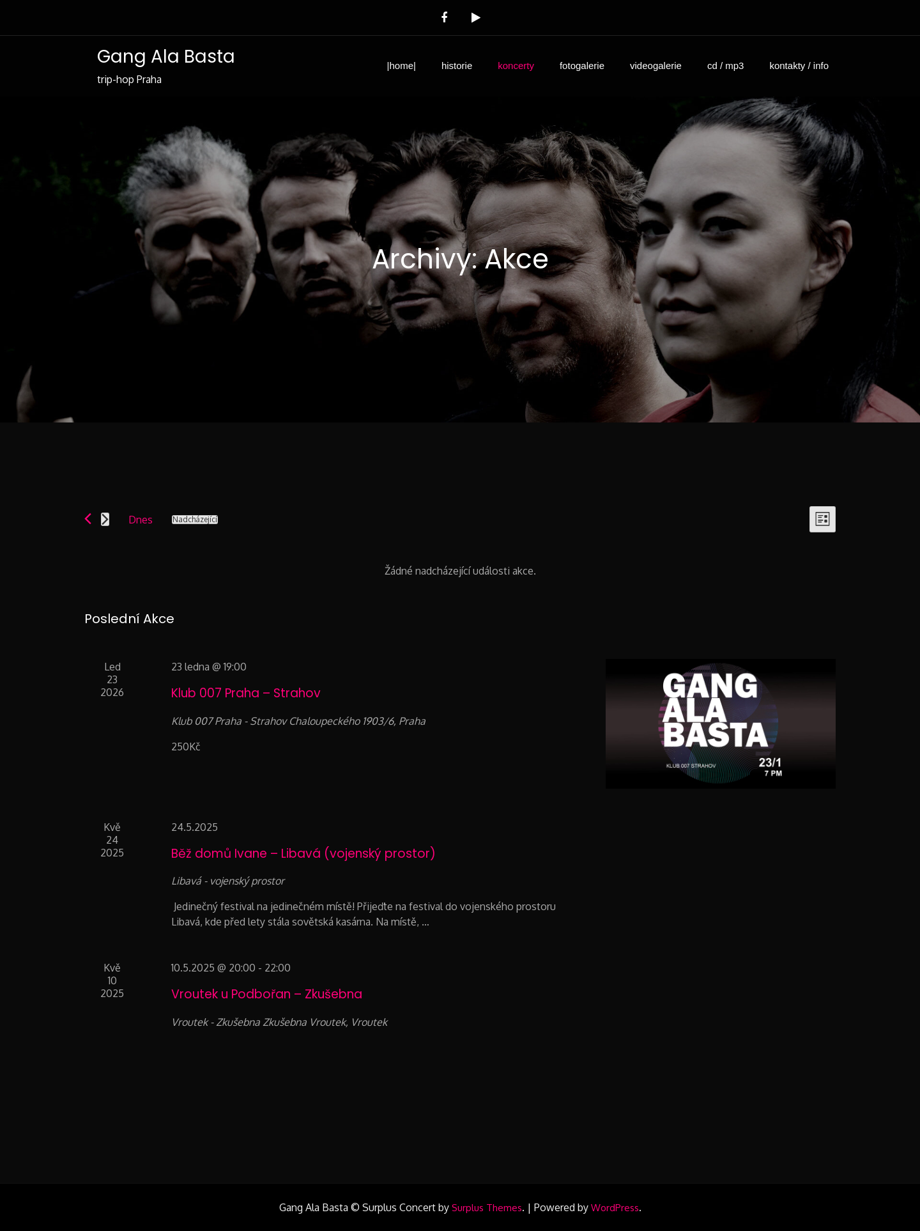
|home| (401, 65)
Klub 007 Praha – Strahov (246, 693)
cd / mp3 (725, 65)
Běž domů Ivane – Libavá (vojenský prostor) (303, 853)
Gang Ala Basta (165, 56)
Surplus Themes (487, 1208)
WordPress (615, 1208)
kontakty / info (799, 65)
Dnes (140, 519)
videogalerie (656, 65)
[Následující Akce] (105, 519)
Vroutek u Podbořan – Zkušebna (266, 994)
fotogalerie (582, 65)
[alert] (460, 571)
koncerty (516, 65)
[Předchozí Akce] (87, 519)
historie (456, 65)
